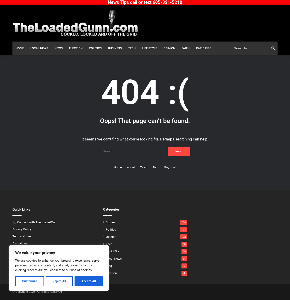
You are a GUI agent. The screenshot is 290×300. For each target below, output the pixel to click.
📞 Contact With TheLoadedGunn (35, 222)
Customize (29, 281)
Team (143, 167)
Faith (186, 48)
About (131, 167)
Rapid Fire (203, 48)
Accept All (88, 281)
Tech (132, 48)
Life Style (149, 48)
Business (115, 48)
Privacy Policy (21, 229)
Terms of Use (21, 236)
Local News (39, 48)
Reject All (59, 281)
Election (76, 48)
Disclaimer (19, 243)
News (59, 48)
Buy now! (170, 167)
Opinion (169, 48)
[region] (59, 268)
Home (20, 48)
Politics (95, 48)
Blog (109, 266)
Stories (110, 222)
